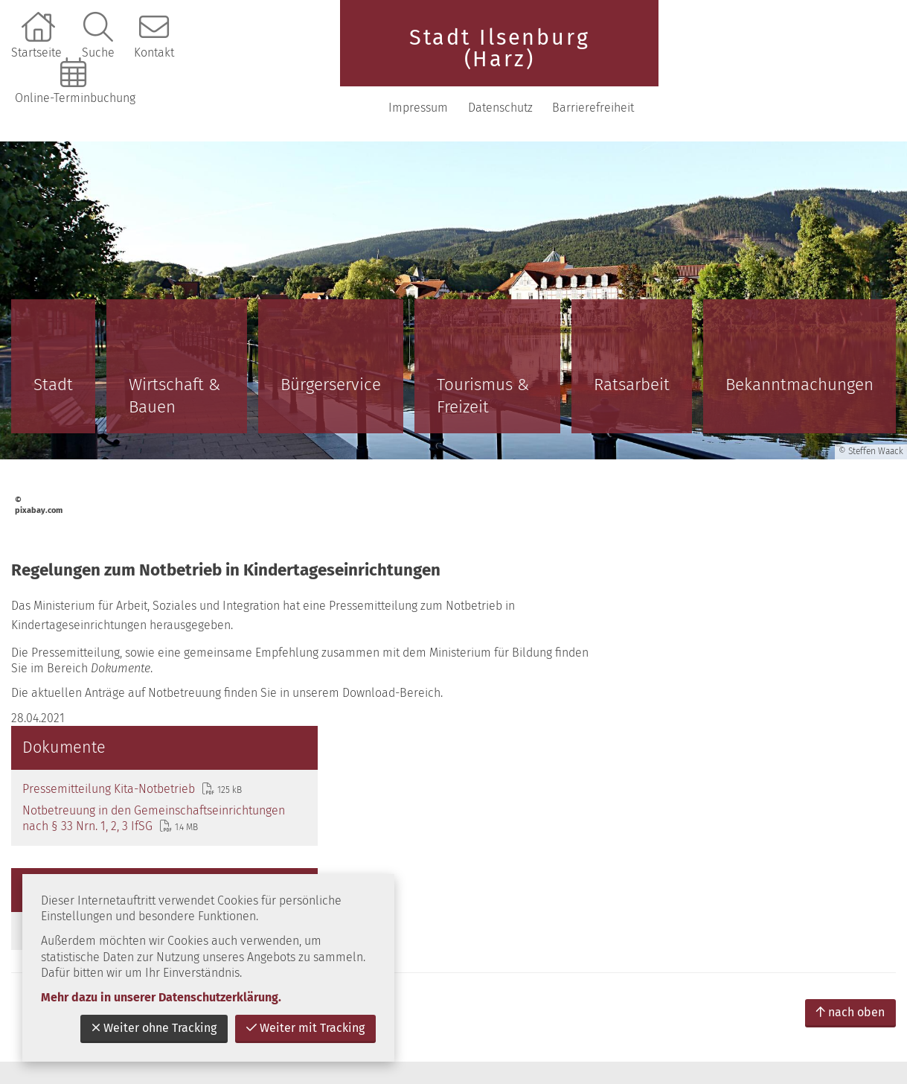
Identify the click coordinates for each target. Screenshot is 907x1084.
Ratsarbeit (632, 336)
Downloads (681, 653)
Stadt (53, 336)
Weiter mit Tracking (305, 1028)
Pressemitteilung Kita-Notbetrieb (713, 495)
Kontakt (154, 52)
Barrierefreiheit (841, 59)
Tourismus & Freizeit (483, 347)
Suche (98, 52)
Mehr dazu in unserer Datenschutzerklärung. (161, 997)
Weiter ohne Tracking (154, 1028)
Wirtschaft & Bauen (174, 347)
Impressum (666, 59)
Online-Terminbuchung (75, 98)
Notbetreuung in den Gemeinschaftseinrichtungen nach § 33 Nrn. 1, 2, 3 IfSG (752, 534)
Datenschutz (749, 59)
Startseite (36, 52)
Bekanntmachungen (799, 336)
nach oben (850, 739)
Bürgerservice (331, 336)
